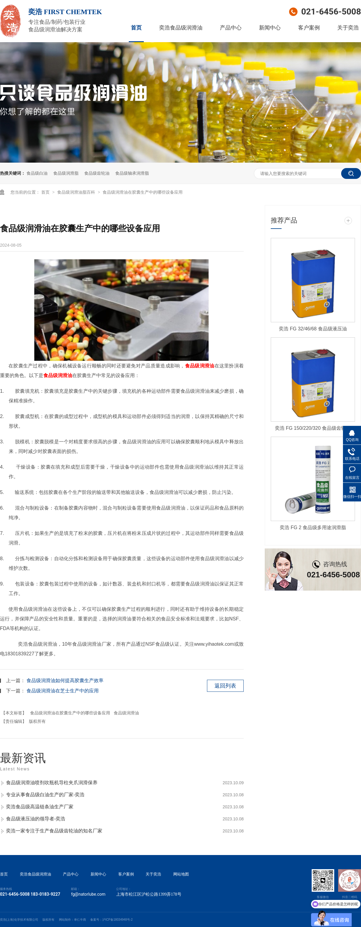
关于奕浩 (348, 28)
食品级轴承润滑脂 (132, 173)
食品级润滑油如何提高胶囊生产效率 (64, 680)
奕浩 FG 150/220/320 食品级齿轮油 (313, 428)
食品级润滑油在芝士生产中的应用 (62, 690)
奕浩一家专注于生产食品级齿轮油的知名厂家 (54, 830)
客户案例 (309, 28)
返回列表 (225, 686)
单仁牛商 (80, 919)
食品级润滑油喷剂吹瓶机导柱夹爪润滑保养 (51, 782)
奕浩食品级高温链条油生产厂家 (39, 806)
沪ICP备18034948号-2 (117, 919)
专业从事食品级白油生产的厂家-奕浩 (45, 794)
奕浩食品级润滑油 (180, 28)
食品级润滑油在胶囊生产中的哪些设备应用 (143, 192)
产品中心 (231, 28)
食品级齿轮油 (97, 173)
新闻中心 (270, 28)
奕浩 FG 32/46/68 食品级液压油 (313, 328)
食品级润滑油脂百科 (76, 192)
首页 (136, 28)
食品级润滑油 (199, 365)
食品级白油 (37, 173)
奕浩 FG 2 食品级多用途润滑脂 (313, 527)
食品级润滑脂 (66, 173)
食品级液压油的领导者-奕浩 (35, 818)
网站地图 (181, 874)
